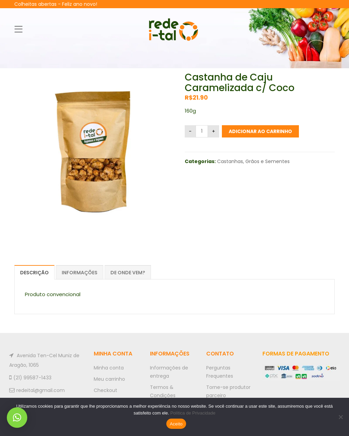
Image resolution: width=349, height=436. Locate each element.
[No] (340, 416)
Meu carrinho (109, 379)
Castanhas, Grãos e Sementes (253, 161)
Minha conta (109, 367)
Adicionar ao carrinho (260, 131)
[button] (17, 417)
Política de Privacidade (192, 413)
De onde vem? (127, 272)
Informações (79, 272)
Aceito (176, 423)
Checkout (105, 390)
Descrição (34, 272)
